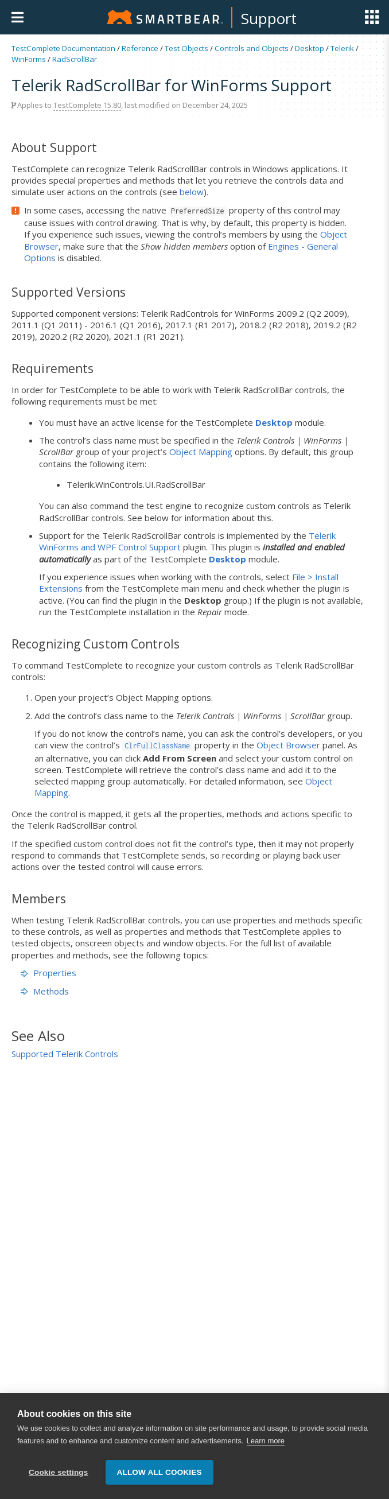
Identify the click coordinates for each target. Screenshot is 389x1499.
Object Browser (288, 745)
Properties (48, 972)
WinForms (28, 59)
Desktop (309, 48)
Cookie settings (58, 1472)
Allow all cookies (159, 1472)
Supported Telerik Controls (64, 1053)
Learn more (266, 1442)
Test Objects (186, 48)
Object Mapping (200, 451)
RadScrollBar (74, 59)
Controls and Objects (252, 48)
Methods (45, 991)
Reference (140, 48)
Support (269, 18)
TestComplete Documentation (63, 48)
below (192, 191)
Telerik (342, 48)
